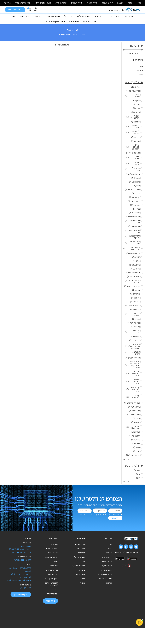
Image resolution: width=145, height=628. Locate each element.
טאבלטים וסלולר (83, 16)
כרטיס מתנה (74, 21)
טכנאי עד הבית (53, 555)
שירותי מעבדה (107, 2)
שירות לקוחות (92, 2)
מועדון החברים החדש (43, 2)
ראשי (139, 2)
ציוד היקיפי (81, 576)
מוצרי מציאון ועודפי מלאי (55, 21)
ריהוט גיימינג (24, 16)
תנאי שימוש (54, 570)
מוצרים (140, 70)
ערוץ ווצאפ (54, 599)
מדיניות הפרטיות (52, 576)
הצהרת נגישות (53, 581)
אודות (130, 2)
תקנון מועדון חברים (51, 586)
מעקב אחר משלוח (52, 550)
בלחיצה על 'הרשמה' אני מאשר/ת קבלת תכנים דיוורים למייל (100, 514)
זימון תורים (54, 544)
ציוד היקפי (37, 16)
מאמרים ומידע (61, 2)
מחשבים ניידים (113, 16)
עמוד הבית (83, 35)
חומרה (12, 16)
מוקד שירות (27, 543)
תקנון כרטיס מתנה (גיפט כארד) (51, 592)
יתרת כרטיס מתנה (51, 560)
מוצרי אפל (68, 16)
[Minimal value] (133, 49)
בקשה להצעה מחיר (22, 2)
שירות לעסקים (76, 2)
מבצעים (120, 2)
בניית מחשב (98, 16)
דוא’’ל (29, 564)
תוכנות (96, 21)
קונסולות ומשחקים (53, 16)
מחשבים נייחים (129, 16)
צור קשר (7, 2)
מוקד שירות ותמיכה (24, 557)
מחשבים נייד (80, 550)
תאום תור (55, 565)
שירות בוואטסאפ (25, 585)
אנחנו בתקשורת (52, 604)
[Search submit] (54, 10)
